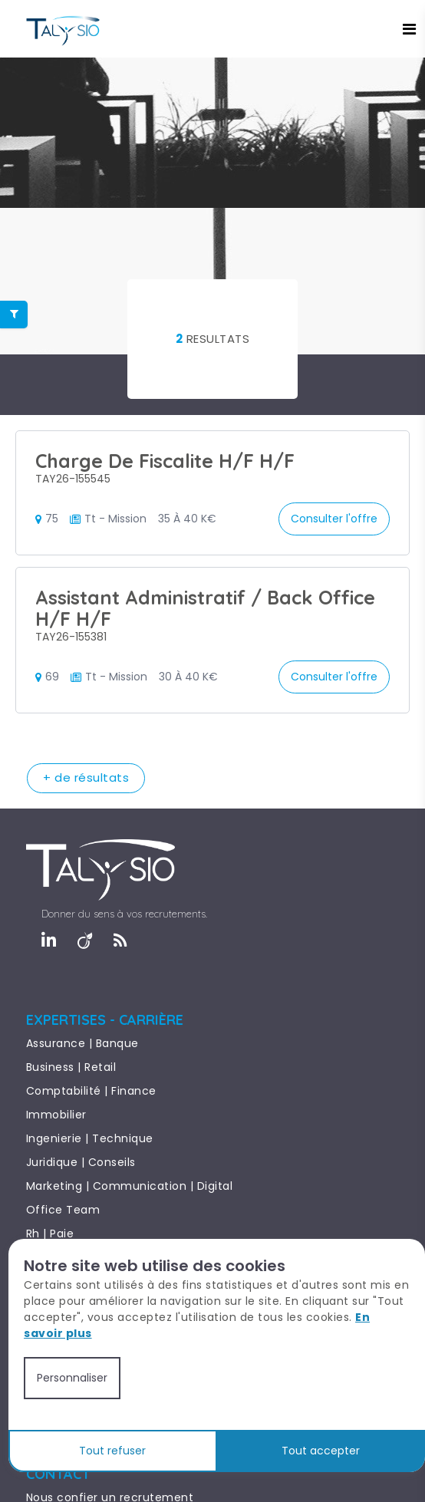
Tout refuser (112, 1450)
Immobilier (56, 1114)
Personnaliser (72, 1377)
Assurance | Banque (82, 1043)
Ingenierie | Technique (89, 1138)
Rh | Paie (50, 1233)
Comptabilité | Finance (91, 1091)
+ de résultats (86, 777)
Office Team (63, 1209)
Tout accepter (321, 1450)
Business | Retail (71, 1067)
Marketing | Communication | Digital (129, 1186)
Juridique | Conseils (81, 1162)
